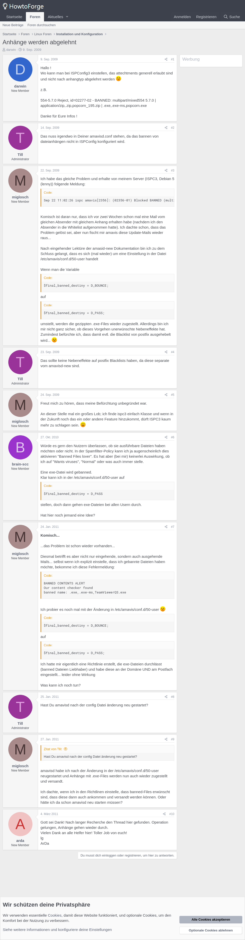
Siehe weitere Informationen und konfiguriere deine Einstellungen (57, 929)
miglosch (20, 197)
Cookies (54, 915)
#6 (172, 437)
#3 (172, 170)
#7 (172, 527)
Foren (35, 17)
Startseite (14, 17)
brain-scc (20, 464)
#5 (172, 395)
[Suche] (231, 16)
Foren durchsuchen (41, 25)
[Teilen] (166, 59)
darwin (11, 50)
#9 (172, 739)
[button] (67, 16)
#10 (171, 814)
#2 (172, 128)
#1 (172, 59)
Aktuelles (55, 17)
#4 (172, 352)
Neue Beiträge (13, 25)
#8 (172, 697)
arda (20, 840)
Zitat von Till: (53, 749)
